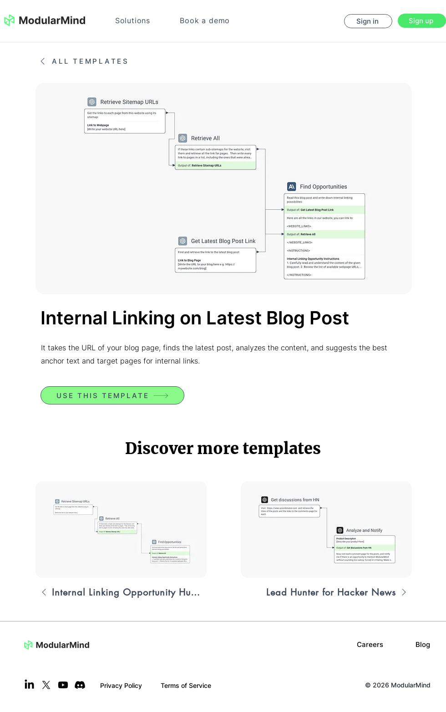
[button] (132, 20)
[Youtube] (63, 685)
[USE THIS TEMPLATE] (112, 395)
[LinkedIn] (29, 685)
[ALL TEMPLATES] (94, 61)
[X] (46, 685)
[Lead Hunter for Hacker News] (326, 592)
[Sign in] (368, 21)
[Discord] (80, 685)
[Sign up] (422, 21)
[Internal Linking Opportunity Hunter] (121, 592)
